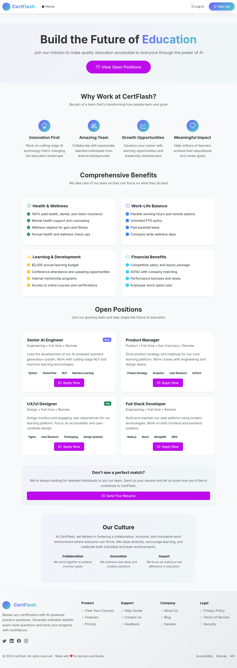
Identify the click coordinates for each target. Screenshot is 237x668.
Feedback (130, 624)
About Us (169, 611)
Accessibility (204, 656)
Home (47, 6)
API (232, 656)
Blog (165, 617)
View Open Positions (118, 67)
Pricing (88, 624)
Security (208, 624)
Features (89, 617)
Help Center (132, 611)
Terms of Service (214, 617)
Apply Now (69, 383)
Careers (168, 624)
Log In (197, 6)
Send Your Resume (118, 496)
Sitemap (221, 656)
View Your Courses (97, 611)
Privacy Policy (212, 611)
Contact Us (131, 617)
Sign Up (222, 6)
